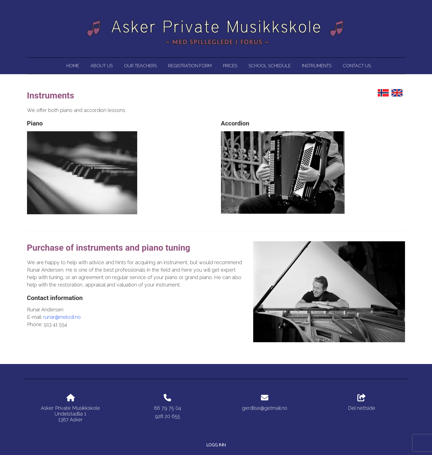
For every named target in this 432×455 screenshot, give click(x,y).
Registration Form (190, 65)
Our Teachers (140, 65)
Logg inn (216, 444)
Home (72, 65)
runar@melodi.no (62, 317)
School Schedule (270, 65)
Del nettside (361, 402)
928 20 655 (167, 416)
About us (101, 65)
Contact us (357, 65)
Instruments (316, 65)
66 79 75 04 (167, 408)
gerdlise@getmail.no (264, 408)
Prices (230, 65)
